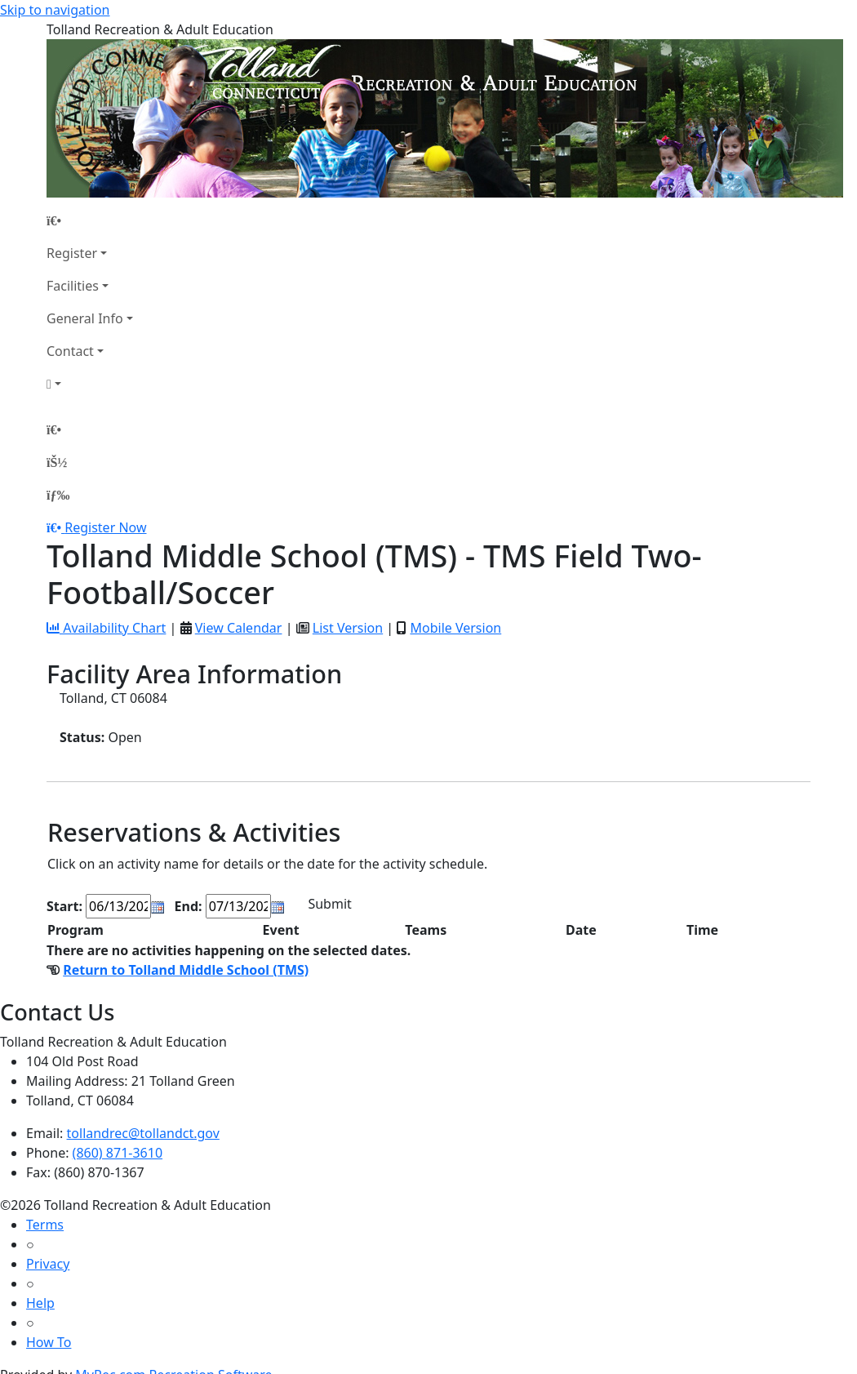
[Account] (90, 383)
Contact (70, 351)
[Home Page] (90, 220)
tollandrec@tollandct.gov (143, 1133)
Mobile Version (455, 628)
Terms (45, 1225)
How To (48, 1342)
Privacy (47, 1264)
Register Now (105, 527)
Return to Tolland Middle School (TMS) (186, 970)
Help (40, 1303)
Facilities (73, 286)
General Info (85, 318)
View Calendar (238, 628)
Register (72, 253)
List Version (348, 628)
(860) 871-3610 (117, 1153)
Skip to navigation (54, 10)
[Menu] (58, 494)
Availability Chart (106, 628)
